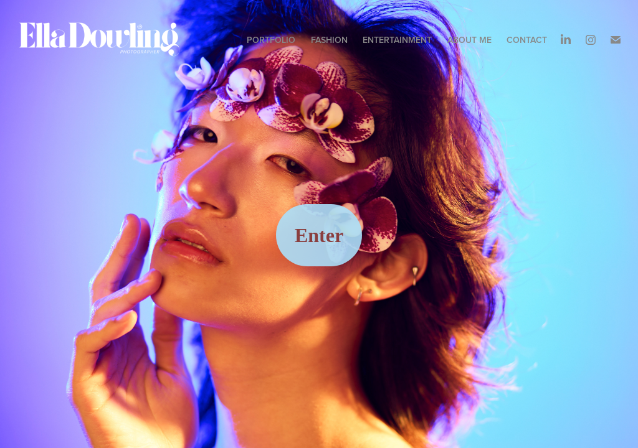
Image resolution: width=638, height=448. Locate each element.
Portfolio (271, 40)
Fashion (329, 40)
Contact (527, 40)
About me (469, 40)
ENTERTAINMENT (397, 40)
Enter (319, 235)
